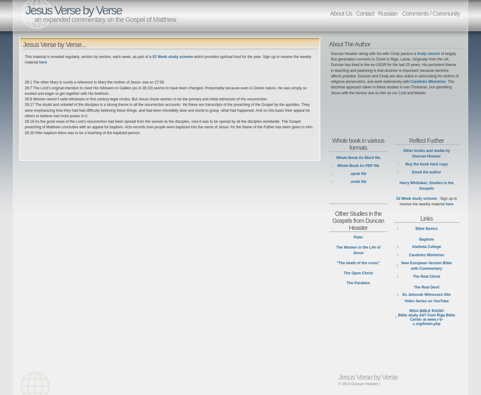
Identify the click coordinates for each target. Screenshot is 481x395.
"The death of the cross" (358, 263)
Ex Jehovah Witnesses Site (426, 294)
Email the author (426, 172)
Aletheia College (426, 247)
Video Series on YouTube (426, 301)
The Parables (358, 283)
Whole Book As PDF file (358, 166)
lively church (428, 54)
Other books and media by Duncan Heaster (426, 153)
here (43, 62)
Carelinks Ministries (428, 81)
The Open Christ (358, 273)
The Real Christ (426, 276)
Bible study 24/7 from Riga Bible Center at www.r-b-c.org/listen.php (426, 317)
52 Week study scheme (172, 57)
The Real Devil (426, 287)
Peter (358, 237)
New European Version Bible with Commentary (426, 266)
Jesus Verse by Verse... (54, 44)
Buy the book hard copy (426, 164)
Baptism (426, 239)
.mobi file (358, 182)
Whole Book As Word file (358, 158)
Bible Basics (426, 229)
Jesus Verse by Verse (73, 10)
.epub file (358, 174)
